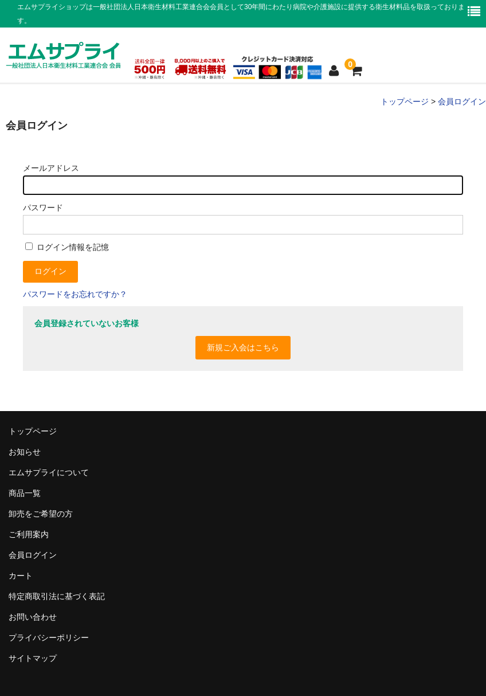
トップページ (33, 431)
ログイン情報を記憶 (67, 247)
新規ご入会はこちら (243, 347)
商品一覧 (25, 493)
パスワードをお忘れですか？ (75, 294)
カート (21, 575)
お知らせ (25, 451)
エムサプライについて (49, 472)
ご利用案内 (29, 534)
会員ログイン (33, 555)
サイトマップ (33, 658)
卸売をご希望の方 (41, 513)
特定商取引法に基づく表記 (57, 596)
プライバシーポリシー (49, 637)
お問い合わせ (33, 616)
